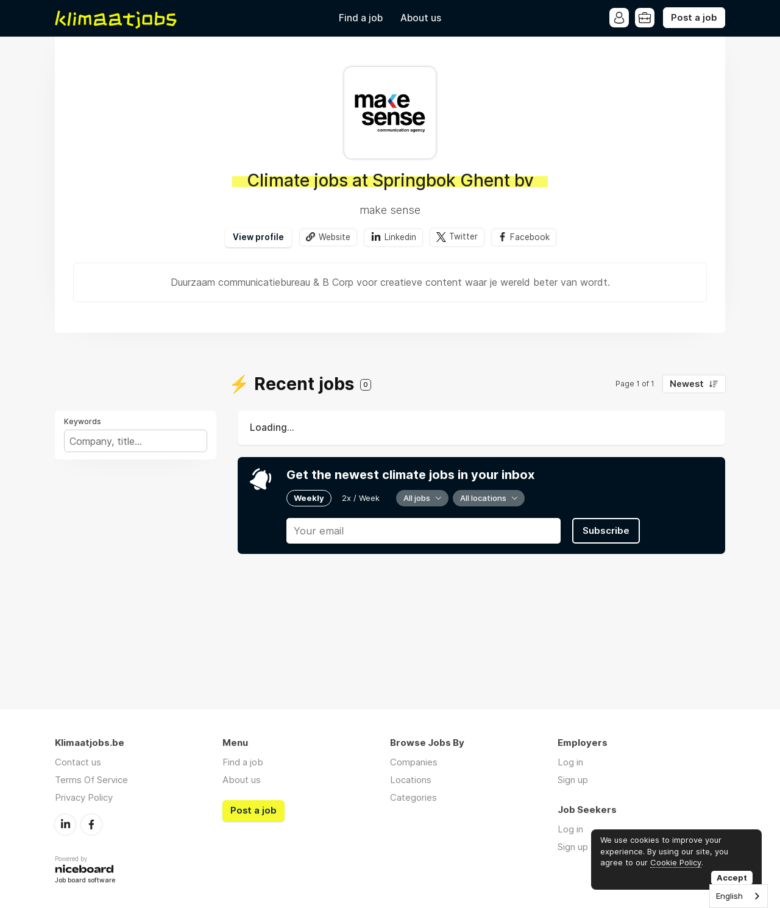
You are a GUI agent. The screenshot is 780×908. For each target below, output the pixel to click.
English (729, 896)
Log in (570, 762)
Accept (732, 877)
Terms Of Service (91, 780)
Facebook (530, 237)
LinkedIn (65, 824)
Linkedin (400, 237)
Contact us (78, 762)
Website (334, 237)
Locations (410, 780)
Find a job (361, 18)
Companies (414, 762)
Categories (413, 797)
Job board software (85, 881)
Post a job (694, 17)
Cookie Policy (675, 862)
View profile (258, 237)
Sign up (573, 780)
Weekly (309, 498)
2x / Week (361, 498)
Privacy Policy (84, 797)
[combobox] (738, 896)
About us (420, 18)
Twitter (463, 237)
